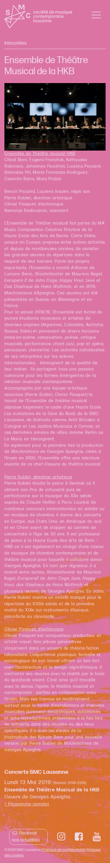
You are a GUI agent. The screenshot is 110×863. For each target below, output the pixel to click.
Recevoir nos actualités (26, 836)
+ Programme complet (26, 804)
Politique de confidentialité (64, 849)
